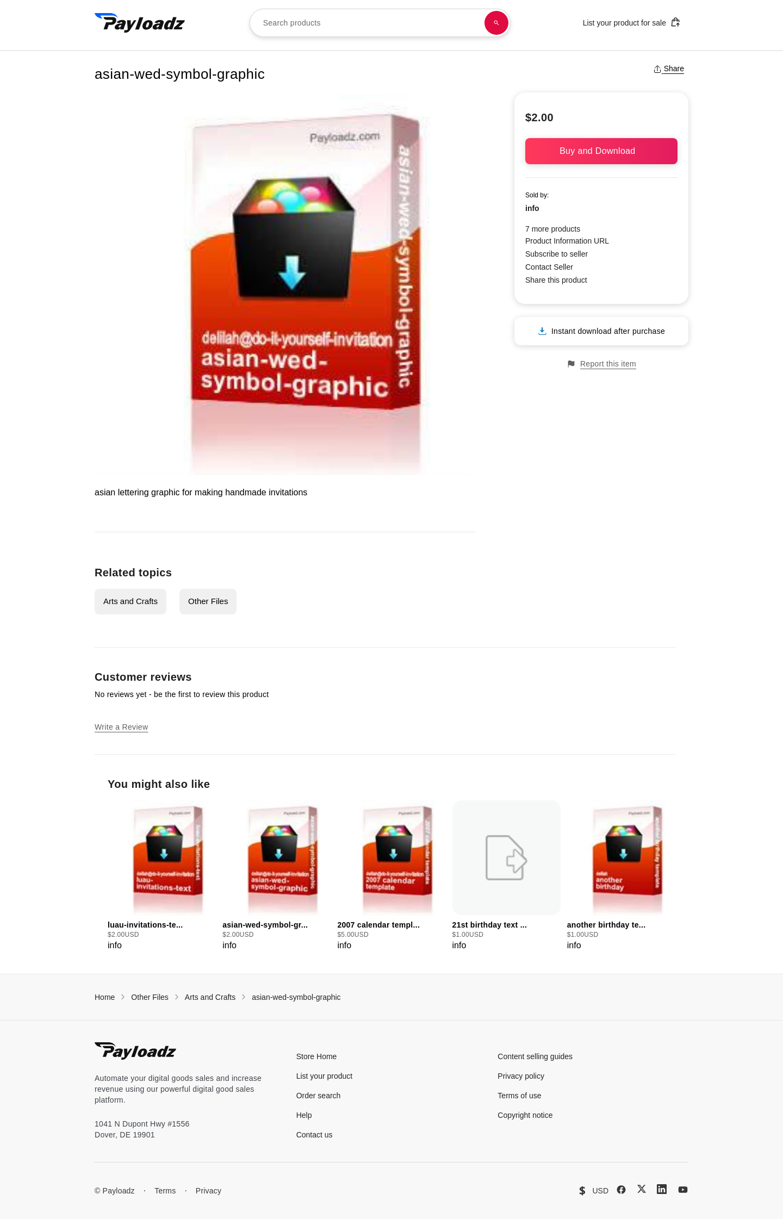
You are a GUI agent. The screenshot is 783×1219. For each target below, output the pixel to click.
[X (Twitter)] (641, 1188)
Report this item (601, 364)
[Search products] (496, 23)
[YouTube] (683, 1189)
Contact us (314, 1134)
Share (668, 68)
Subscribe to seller (556, 254)
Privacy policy (521, 1076)
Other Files (208, 601)
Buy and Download (601, 151)
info (532, 208)
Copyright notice (525, 1115)
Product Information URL (567, 241)
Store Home (316, 1056)
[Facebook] (621, 1189)
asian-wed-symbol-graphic (296, 997)
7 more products (552, 229)
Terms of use (519, 1095)
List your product (324, 1076)
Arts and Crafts (130, 601)
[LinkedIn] (662, 1189)
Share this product (556, 280)
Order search (318, 1095)
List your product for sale (632, 22)
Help (304, 1115)
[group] (162, 876)
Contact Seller (549, 267)
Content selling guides (535, 1056)
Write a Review (121, 727)
